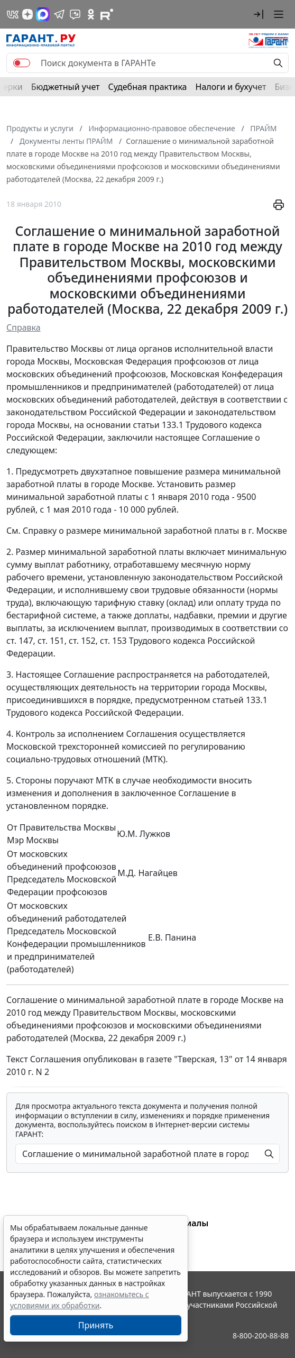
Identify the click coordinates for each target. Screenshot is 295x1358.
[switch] (21, 63)
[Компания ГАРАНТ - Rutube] (106, 14)
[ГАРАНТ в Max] (43, 14)
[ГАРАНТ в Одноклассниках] (91, 14)
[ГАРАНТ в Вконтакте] (12, 14)
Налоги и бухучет (231, 87)
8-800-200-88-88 (261, 1335)
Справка (23, 327)
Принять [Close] (96, 1325)
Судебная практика (147, 87)
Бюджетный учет (65, 87)
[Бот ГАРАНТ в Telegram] (75, 14)
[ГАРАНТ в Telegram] (59, 14)
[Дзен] (27, 14)
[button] (258, 14)
